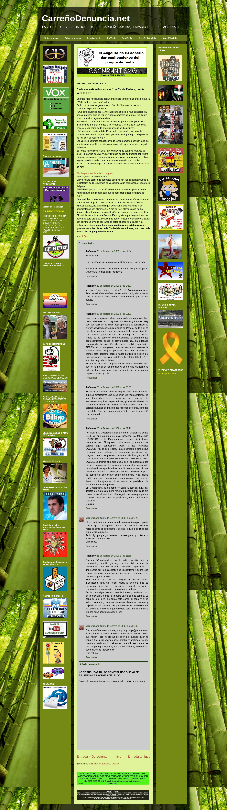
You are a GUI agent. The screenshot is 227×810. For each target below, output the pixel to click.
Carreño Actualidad (147, 38)
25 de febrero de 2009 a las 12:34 (114, 251)
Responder (91, 276)
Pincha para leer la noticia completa (95, 173)
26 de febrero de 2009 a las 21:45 (120, 626)
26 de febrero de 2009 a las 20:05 (114, 387)
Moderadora (92, 518)
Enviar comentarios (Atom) (105, 763)
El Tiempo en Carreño (168, 373)
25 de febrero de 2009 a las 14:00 (114, 286)
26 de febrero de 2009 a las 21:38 (114, 556)
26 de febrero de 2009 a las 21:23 (120, 518)
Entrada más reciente (92, 756)
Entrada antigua (139, 756)
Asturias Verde (94, 38)
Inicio (117, 756)
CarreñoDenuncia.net (86, 18)
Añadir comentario (90, 664)
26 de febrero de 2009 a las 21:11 (114, 428)
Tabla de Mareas (73, 38)
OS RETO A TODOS (53, 211)
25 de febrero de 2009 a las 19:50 (114, 314)
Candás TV (127, 38)
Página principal (51, 38)
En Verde (111, 38)
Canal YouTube (170, 38)
